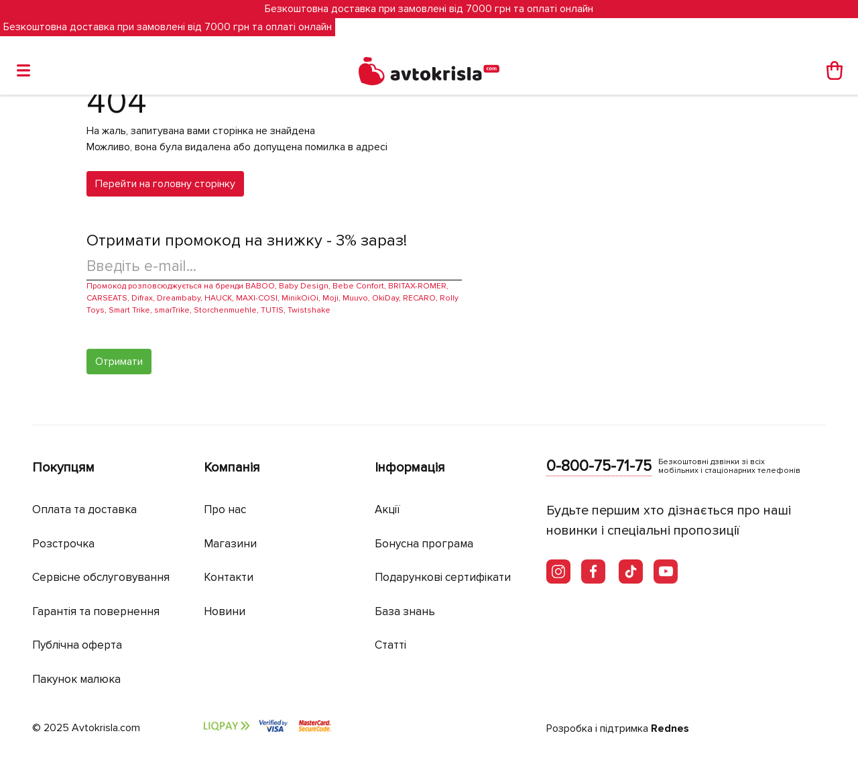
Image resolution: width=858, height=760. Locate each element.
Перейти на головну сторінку (165, 184)
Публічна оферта (77, 645)
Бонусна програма (424, 544)
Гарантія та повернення (96, 611)
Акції (387, 509)
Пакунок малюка (76, 679)
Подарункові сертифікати (443, 577)
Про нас (225, 509)
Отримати (119, 361)
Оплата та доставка (84, 509)
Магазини (230, 544)
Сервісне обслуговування (101, 577)
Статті (390, 645)
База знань (405, 611)
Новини (224, 611)
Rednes (670, 728)
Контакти (228, 577)
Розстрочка (63, 544)
